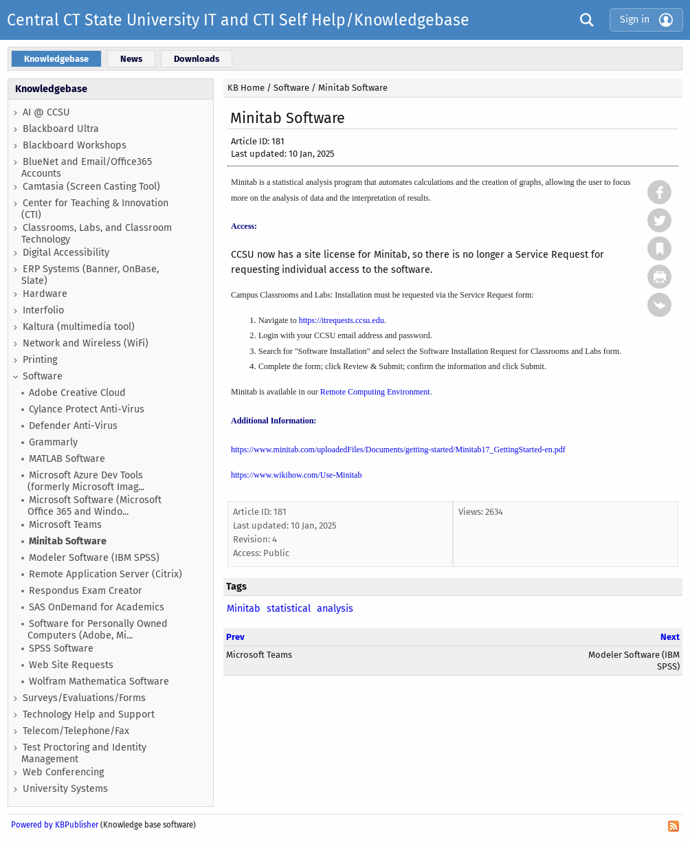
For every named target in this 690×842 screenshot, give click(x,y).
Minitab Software (68, 541)
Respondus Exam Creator (85, 591)
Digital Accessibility (66, 252)
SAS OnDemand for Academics (96, 607)
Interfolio (43, 310)
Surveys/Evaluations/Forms (84, 698)
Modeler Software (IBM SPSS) (94, 558)
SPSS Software (61, 648)
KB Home (246, 87)
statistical (289, 608)
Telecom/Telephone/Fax (76, 731)
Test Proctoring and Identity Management (83, 753)
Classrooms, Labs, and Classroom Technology (96, 233)
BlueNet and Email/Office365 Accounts (86, 167)
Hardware (45, 294)
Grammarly (53, 442)
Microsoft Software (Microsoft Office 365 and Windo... (94, 506)
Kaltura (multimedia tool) (79, 327)
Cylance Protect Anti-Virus (86, 409)
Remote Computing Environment (375, 392)
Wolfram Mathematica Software (99, 681)
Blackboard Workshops (74, 145)
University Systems (65, 789)
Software (43, 376)
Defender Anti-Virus (73, 426)
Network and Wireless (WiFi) (85, 343)
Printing (40, 360)
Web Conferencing (63, 772)
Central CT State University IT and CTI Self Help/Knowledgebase (238, 20)
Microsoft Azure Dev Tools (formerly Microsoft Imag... (85, 481)
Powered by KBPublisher (54, 825)
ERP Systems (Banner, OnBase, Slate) (90, 275)
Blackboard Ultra (61, 129)
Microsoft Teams (65, 525)
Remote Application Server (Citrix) (105, 574)
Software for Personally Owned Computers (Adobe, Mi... (97, 629)
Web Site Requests (71, 665)
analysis (335, 608)
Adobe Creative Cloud (77, 393)
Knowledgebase (51, 89)
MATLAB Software (67, 459)
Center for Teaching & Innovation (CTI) (94, 209)
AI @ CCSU (46, 112)
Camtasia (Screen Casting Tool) (91, 186)
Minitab (243, 608)
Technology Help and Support (89, 714)
